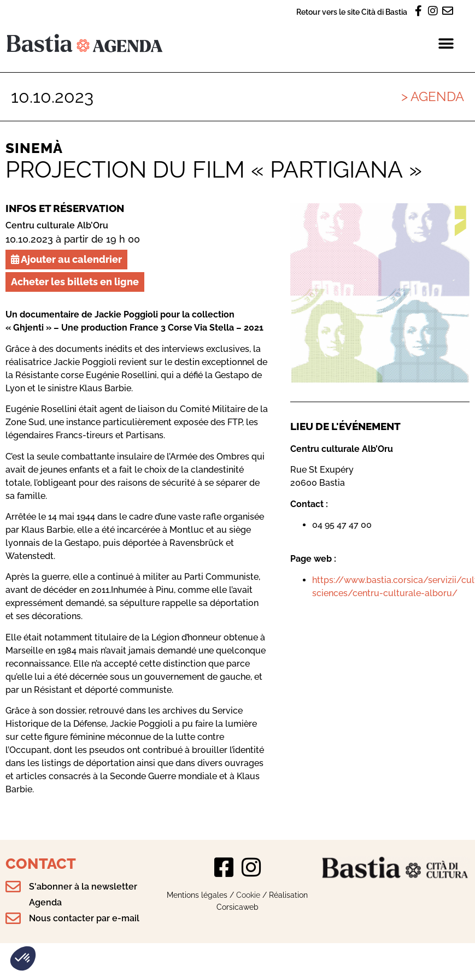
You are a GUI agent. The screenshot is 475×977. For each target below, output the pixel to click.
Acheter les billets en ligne (75, 281)
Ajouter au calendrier (66, 259)
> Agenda (432, 96)
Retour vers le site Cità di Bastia (351, 11)
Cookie (248, 894)
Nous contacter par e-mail (84, 918)
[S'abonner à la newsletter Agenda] (13, 886)
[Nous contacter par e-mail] (13, 918)
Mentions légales (197, 894)
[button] (23, 958)
